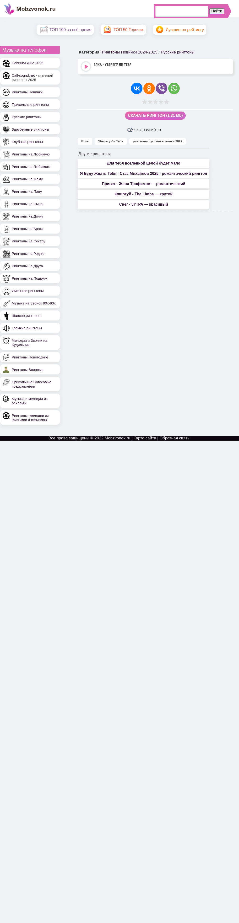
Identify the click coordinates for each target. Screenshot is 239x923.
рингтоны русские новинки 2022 (157, 141)
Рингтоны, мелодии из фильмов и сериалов (30, 417)
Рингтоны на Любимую (31, 154)
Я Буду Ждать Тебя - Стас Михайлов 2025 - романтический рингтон (143, 173)
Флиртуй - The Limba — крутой (143, 194)
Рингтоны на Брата (27, 229)
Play (86, 67)
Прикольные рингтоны (30, 104)
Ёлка (85, 141)
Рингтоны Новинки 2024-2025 (129, 52)
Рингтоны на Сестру (28, 241)
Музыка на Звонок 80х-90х (34, 303)
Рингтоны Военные (27, 370)
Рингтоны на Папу (27, 191)
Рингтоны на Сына (27, 204)
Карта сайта (145, 438)
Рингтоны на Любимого (31, 167)
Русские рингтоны (26, 117)
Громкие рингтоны (27, 328)
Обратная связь (174, 438)
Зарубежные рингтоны (30, 129)
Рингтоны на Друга (27, 266)
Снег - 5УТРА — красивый (143, 204)
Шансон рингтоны (26, 316)
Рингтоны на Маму (27, 179)
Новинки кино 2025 (27, 63)
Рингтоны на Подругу (29, 278)
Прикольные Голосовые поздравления (31, 384)
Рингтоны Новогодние (30, 357)
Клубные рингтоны (27, 142)
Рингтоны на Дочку (27, 216)
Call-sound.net (23, 75)
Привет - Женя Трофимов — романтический (143, 184)
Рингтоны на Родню (28, 253)
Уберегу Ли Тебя (110, 141)
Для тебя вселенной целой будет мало (143, 163)
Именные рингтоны (28, 291)
